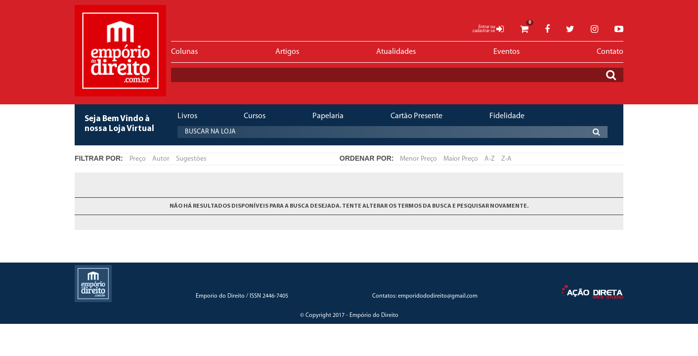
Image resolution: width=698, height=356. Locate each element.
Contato (610, 52)
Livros (187, 116)
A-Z (489, 159)
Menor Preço (418, 159)
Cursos (254, 116)
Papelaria (328, 116)
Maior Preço (460, 159)
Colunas (184, 52)
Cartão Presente (416, 116)
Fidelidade (506, 116)
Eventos (506, 52)
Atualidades (396, 52)
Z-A (506, 159)
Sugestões (191, 159)
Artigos (287, 52)
